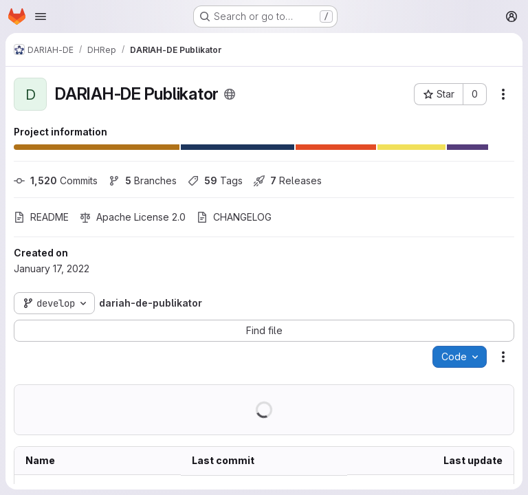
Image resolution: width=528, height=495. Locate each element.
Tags (215, 180)
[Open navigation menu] (41, 17)
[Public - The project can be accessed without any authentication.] (229, 94)
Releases (288, 180)
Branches (143, 180)
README (41, 217)
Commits (56, 180)
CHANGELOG (234, 217)
